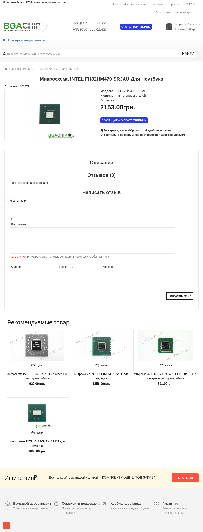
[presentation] (71, 280)
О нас (115, 4)
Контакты (157, 4)
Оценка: (16, 266)
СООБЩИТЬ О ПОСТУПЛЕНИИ (124, 120)
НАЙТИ (188, 54)
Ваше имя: (18, 201)
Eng (190, 4)
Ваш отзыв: (19, 224)
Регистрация (162, 12)
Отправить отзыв (180, 296)
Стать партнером (136, 26)
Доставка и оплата (135, 4)
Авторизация (184, 12)
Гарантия (174, 4)
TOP (6, 525)
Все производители (24, 40)
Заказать (185, 477)
